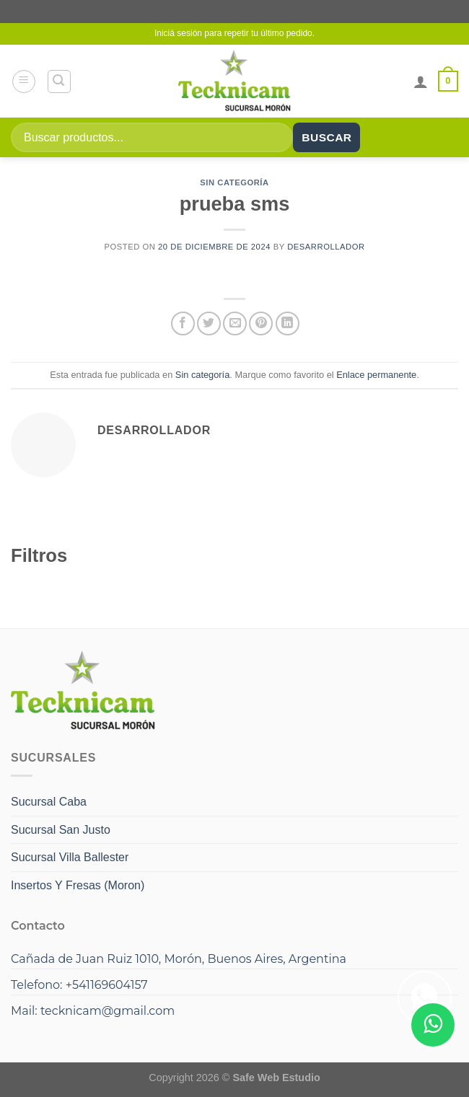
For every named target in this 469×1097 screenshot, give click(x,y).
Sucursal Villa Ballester (69, 857)
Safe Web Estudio (276, 1077)
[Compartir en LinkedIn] (287, 323)
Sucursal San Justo (60, 830)
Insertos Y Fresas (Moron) (77, 885)
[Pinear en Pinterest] (261, 323)
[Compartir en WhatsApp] (425, 998)
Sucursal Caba (49, 802)
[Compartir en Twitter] (209, 323)
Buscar (326, 137)
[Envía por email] (235, 323)
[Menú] (23, 81)
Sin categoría (234, 182)
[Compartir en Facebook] (183, 323)
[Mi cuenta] (420, 81)
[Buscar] (59, 81)
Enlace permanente (376, 374)
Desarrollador (325, 246)
